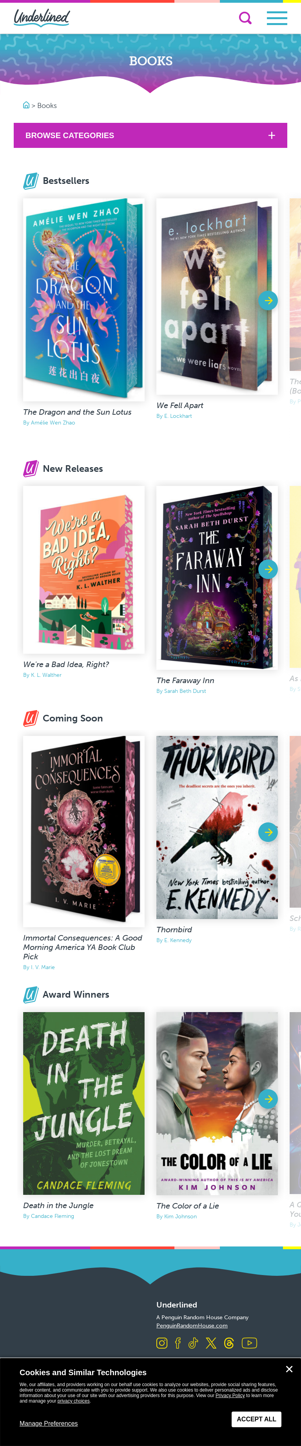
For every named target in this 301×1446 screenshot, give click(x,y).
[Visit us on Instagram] (161, 1344)
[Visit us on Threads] (229, 1344)
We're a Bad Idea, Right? (66, 664)
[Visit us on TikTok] (193, 1344)
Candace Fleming (52, 1216)
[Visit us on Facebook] (178, 1344)
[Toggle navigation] (277, 18)
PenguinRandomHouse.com (192, 1325)
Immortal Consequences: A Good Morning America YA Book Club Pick (82, 947)
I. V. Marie (43, 967)
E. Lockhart (178, 416)
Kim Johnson (180, 1216)
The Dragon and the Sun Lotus (77, 412)
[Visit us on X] (211, 1344)
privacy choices (74, 1401)
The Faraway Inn (185, 680)
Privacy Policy (230, 1395)
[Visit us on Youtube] (249, 1344)
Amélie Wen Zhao (53, 422)
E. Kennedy (178, 940)
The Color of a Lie (187, 1205)
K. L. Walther (46, 675)
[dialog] (150, 1402)
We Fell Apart (179, 405)
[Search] (245, 18)
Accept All (256, 1419)
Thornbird (174, 929)
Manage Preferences (49, 1423)
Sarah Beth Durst (185, 691)
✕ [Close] (289, 1369)
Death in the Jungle (58, 1205)
